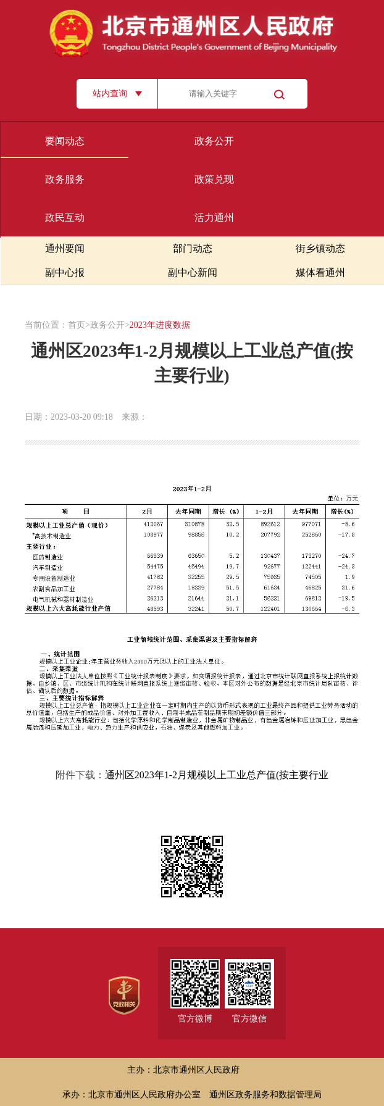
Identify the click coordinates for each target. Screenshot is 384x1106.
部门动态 (192, 248)
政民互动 (65, 217)
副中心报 (65, 272)
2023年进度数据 (160, 325)
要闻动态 (65, 141)
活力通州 (214, 217)
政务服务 (65, 179)
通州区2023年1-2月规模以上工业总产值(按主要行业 (217, 775)
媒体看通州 (320, 272)
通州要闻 (65, 248)
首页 (76, 325)
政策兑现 (214, 179)
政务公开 (214, 141)
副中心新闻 (192, 272)
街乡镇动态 (320, 248)
